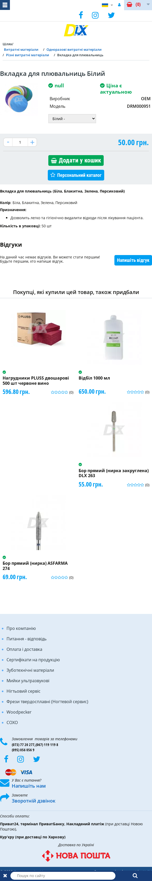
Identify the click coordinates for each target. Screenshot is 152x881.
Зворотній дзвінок (33, 800)
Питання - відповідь (26, 639)
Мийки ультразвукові (28, 681)
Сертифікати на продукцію (33, 660)
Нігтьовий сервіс (23, 691)
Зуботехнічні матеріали (30, 670)
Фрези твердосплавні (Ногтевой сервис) (47, 701)
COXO (12, 722)
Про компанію (21, 628)
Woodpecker (19, 712)
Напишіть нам (29, 785)
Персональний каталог (79, 175)
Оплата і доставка (24, 649)
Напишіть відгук (133, 260)
